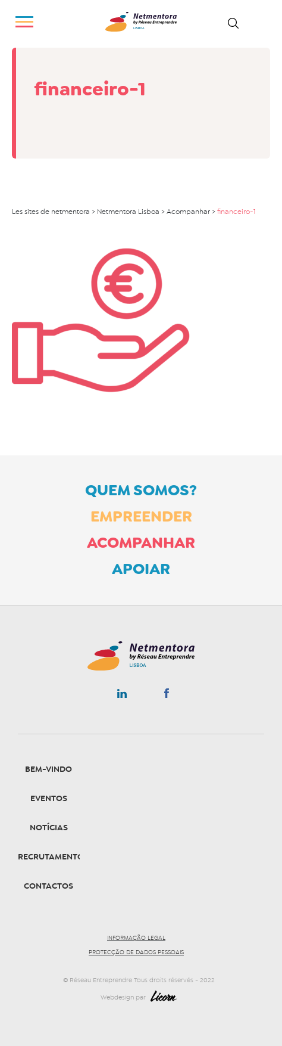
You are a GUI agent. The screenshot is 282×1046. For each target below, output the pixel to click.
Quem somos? (141, 490)
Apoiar (141, 568)
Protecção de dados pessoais (136, 952)
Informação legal (136, 938)
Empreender (141, 516)
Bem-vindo (48, 769)
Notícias (49, 827)
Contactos (48, 886)
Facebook (166, 695)
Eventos (48, 798)
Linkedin (122, 696)
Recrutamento (51, 857)
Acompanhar (141, 542)
